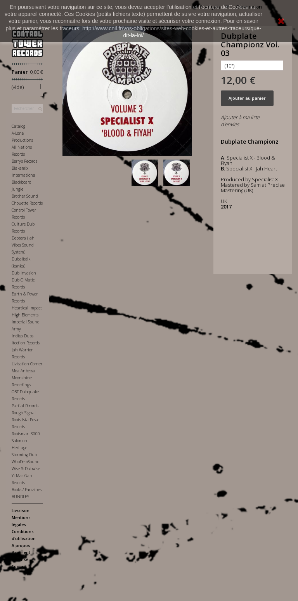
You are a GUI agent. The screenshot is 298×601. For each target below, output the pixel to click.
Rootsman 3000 (26, 433)
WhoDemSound (26, 461)
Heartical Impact (27, 308)
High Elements (25, 315)
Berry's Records (24, 161)
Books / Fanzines (27, 489)
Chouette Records (27, 203)
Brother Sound (25, 196)
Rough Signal (24, 412)
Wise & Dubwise (26, 468)
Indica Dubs (22, 336)
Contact (19, 566)
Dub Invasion (24, 273)
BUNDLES (20, 496)
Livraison (20, 510)
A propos (21, 545)
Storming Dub (24, 454)
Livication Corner (27, 364)
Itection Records (26, 343)
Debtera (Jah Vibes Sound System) (23, 245)
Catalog (18, 126)
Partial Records (25, 405)
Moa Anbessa (23, 370)
